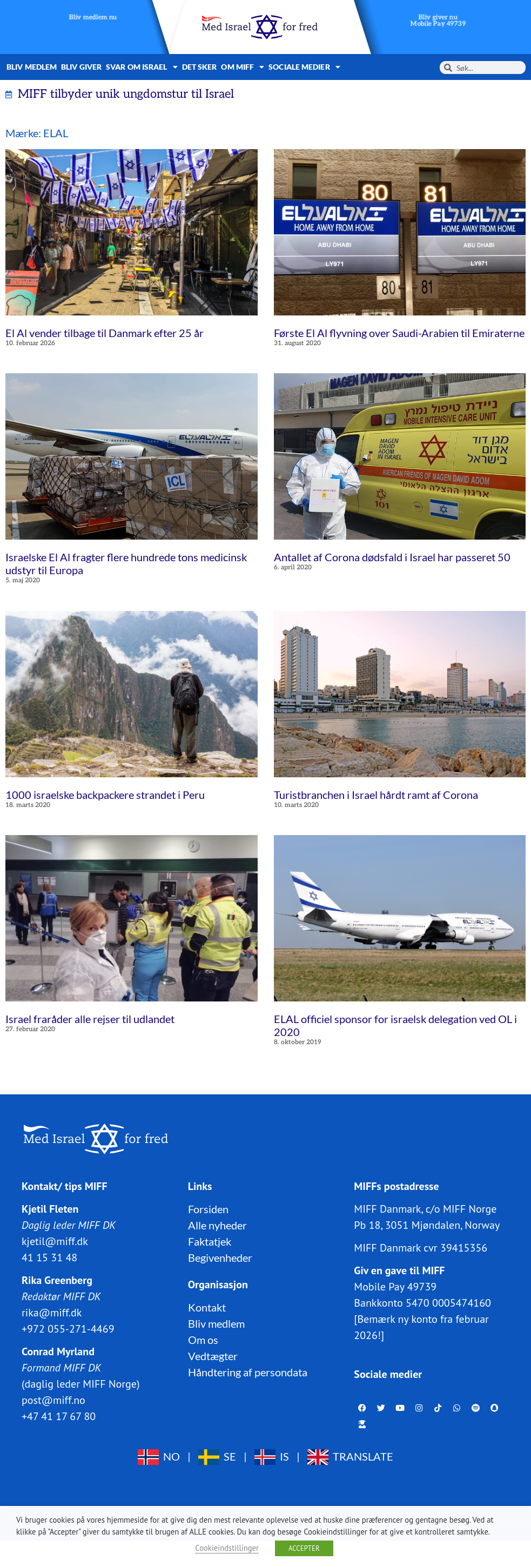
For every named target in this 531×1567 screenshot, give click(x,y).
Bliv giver (81, 66)
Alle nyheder (217, 1225)
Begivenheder (220, 1257)
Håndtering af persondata (247, 1372)
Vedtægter (213, 1355)
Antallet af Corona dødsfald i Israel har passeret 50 (392, 556)
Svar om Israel (142, 67)
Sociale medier (304, 67)
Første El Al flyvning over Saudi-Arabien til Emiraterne (399, 332)
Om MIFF (242, 67)
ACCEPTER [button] (304, 1548)
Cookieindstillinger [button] (227, 1548)
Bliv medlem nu (93, 18)
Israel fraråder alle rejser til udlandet (89, 1018)
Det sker (199, 66)
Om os (203, 1339)
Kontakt (207, 1307)
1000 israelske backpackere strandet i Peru (105, 794)
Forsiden (208, 1208)
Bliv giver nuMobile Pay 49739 (438, 21)
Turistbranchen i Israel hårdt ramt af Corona (376, 794)
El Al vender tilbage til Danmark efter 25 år (104, 332)
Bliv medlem (31, 66)
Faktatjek (209, 1241)
